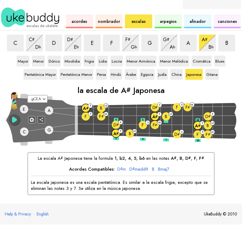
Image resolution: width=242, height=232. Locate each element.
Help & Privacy (18, 214)
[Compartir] (41, 119)
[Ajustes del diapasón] (31, 119)
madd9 (138, 169)
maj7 (163, 169)
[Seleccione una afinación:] (37, 99)
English (43, 214)
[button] (14, 119)
